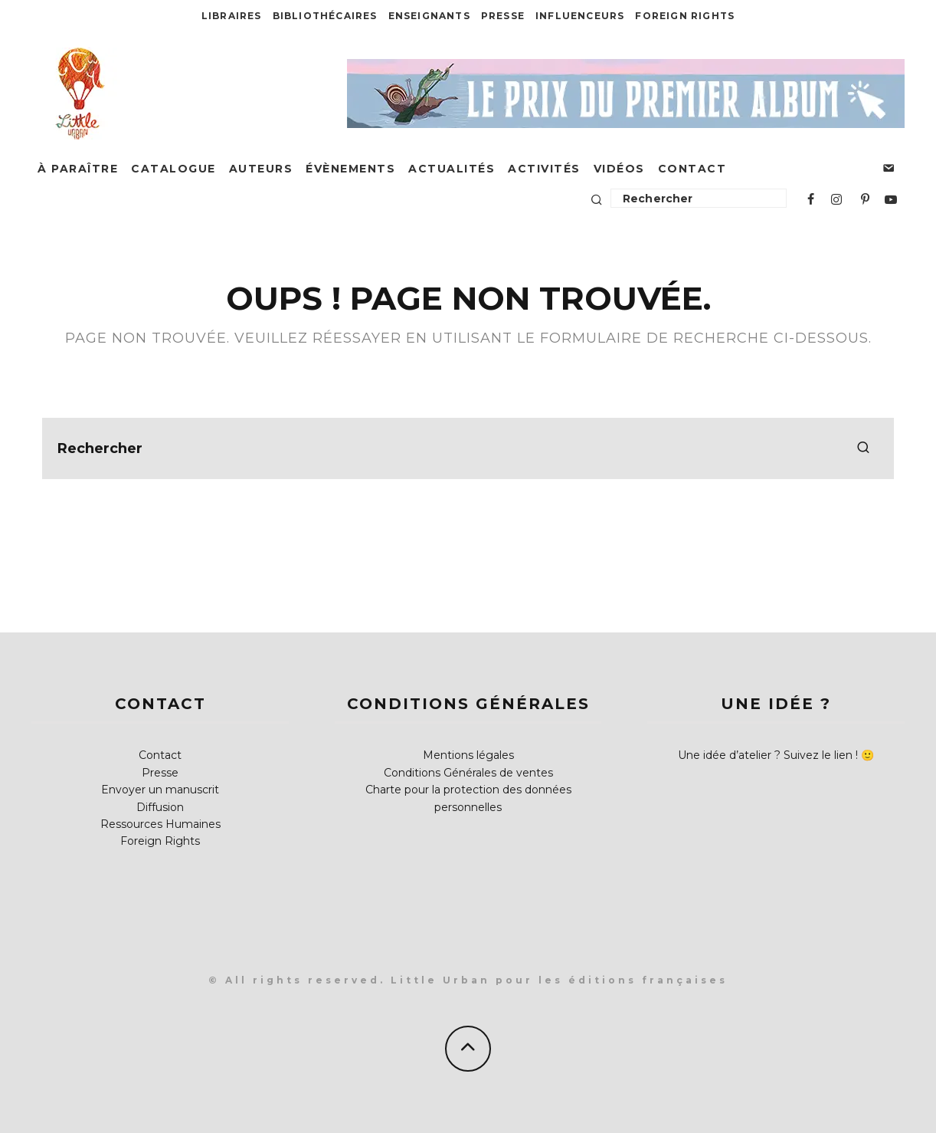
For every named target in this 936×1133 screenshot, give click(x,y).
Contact (692, 169)
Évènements (350, 169)
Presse (503, 15)
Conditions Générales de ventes (468, 773)
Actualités (451, 169)
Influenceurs (579, 15)
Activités (544, 169)
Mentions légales (468, 755)
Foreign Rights (685, 15)
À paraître (78, 169)
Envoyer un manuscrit (160, 789)
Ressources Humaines (160, 824)
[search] (863, 448)
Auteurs (261, 169)
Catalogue (173, 169)
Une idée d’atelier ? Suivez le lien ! (768, 755)
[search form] (468, 448)
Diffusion (160, 807)
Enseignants (429, 15)
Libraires (231, 15)
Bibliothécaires (325, 15)
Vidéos (619, 169)
